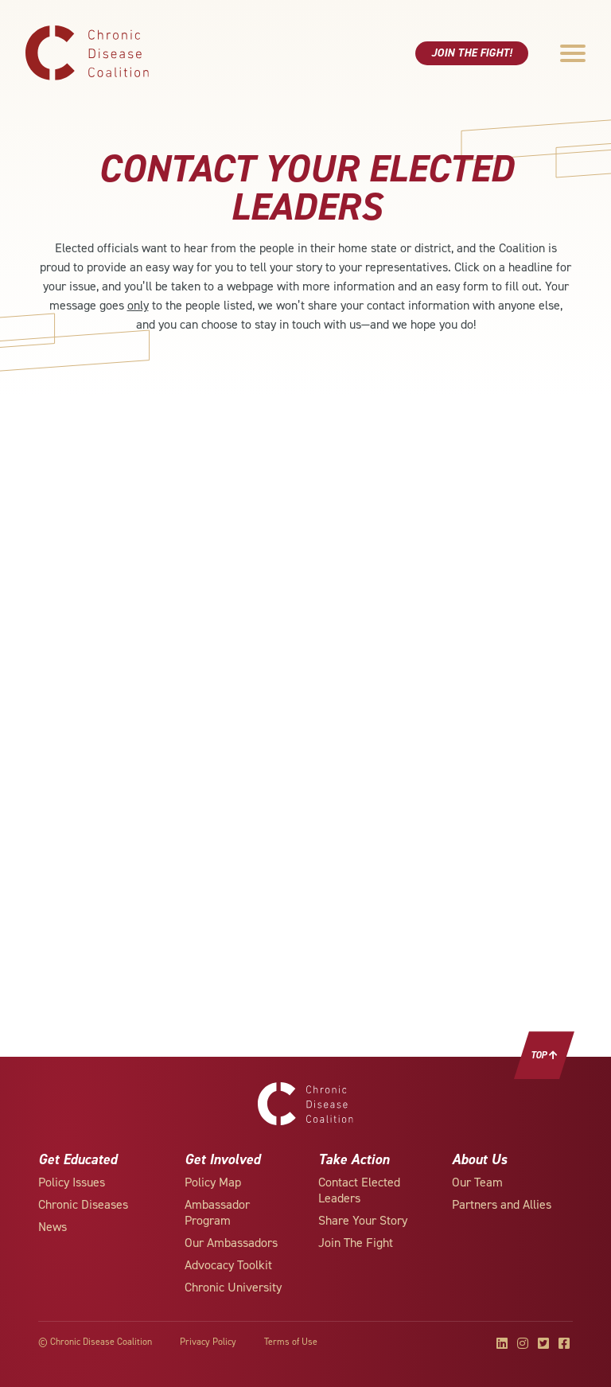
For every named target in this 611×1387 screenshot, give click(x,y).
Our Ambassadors (231, 1242)
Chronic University (233, 1287)
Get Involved (222, 1159)
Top (544, 1055)
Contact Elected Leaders (359, 1190)
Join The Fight (355, 1242)
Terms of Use (290, 1341)
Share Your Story (362, 1220)
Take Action (353, 1159)
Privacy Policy (208, 1341)
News (52, 1226)
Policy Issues (71, 1182)
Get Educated (77, 1159)
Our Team (477, 1182)
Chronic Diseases (83, 1204)
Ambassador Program (217, 1212)
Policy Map (213, 1182)
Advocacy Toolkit (228, 1264)
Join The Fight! (471, 52)
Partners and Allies (501, 1204)
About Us (479, 1159)
